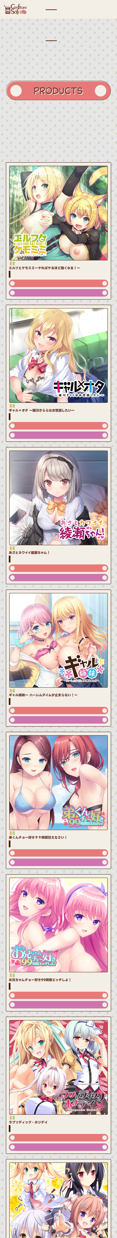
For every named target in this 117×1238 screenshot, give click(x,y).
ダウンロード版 (58, 293)
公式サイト (58, 283)
